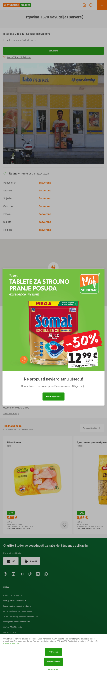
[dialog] (53, 654)
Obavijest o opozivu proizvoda (16, 621)
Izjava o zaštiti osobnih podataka (17, 606)
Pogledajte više (91, 428)
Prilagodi (53, 669)
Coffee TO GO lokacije (12, 627)
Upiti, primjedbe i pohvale (14, 600)
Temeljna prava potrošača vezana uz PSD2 (21, 616)
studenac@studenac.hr (24, 40)
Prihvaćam (53, 652)
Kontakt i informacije (12, 595)
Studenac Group (10, 632)
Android (30, 561)
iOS (11, 561)
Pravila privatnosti (11, 643)
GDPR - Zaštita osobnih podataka (17, 611)
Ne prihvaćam (53, 661)
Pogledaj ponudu (53, 396)
